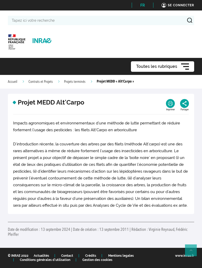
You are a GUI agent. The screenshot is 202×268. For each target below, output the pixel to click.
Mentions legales (121, 256)
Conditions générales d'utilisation (45, 260)
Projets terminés (74, 82)
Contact (67, 256)
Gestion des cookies (97, 260)
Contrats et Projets (40, 82)
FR (142, 5)
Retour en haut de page (193, 252)
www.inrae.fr (184, 256)
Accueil (12, 82)
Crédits (90, 256)
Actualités (41, 256)
